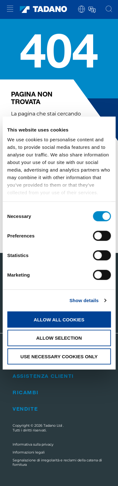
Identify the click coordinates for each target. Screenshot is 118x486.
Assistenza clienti (43, 376)
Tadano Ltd (53, 425)
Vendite (25, 409)
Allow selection (59, 338)
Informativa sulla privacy (33, 444)
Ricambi (25, 392)
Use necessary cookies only (59, 356)
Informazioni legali (29, 452)
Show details (84, 300)
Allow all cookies (59, 319)
